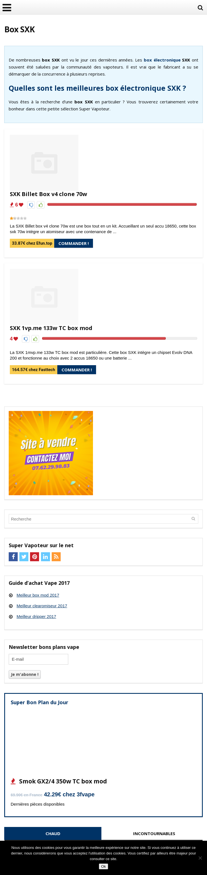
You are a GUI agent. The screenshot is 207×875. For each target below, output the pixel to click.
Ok (103, 866)
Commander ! (73, 243)
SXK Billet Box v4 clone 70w (48, 194)
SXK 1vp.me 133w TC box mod (51, 328)
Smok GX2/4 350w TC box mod (62, 781)
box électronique (162, 60)
